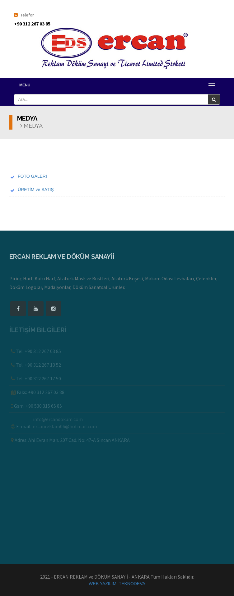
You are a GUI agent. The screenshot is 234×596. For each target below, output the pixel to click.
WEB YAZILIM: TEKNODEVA (117, 583)
